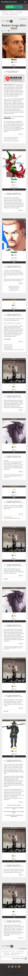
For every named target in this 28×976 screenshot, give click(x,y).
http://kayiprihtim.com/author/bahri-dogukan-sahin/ (14, 808)
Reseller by (8, 972)
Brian (21, 972)
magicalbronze (15, 33)
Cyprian (14, 883)
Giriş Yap (9, 6)
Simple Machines (16, 969)
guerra (14, 359)
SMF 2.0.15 (4, 969)
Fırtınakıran (14, 150)
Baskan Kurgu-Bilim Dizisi (12, 71)
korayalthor (14, 828)
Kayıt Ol (18, 6)
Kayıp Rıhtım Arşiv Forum (9, 2)
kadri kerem (14, 486)
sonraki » (25, 19)
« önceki (21, 19)
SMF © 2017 (9, 969)
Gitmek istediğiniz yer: (16, 958)
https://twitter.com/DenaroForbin (14, 805)
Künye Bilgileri (7, 339)
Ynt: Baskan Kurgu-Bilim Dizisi (13, 193)
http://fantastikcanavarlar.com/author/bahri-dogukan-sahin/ (14, 816)
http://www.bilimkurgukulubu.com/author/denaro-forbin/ (14, 812)
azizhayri (15, 419)
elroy (15, 299)
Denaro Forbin (15, 720)
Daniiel (12, 972)
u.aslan (14, 527)
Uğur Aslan (6, 578)
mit (14, 219)
